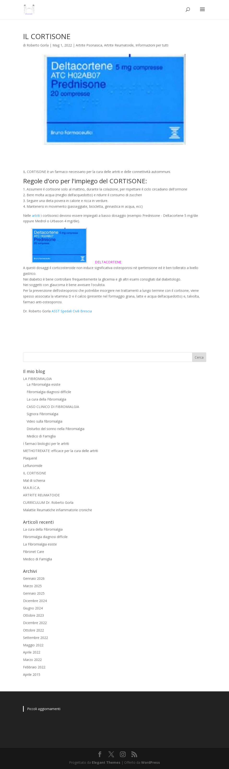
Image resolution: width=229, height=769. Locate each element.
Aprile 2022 (31, 652)
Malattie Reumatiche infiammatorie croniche (57, 510)
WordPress (150, 762)
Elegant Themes (106, 762)
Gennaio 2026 (34, 578)
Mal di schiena (34, 480)
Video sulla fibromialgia (44, 421)
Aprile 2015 (31, 674)
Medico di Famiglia (41, 436)
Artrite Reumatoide (119, 45)
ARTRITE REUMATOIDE (41, 495)
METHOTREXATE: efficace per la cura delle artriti (60, 450)
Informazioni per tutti (151, 45)
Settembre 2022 (35, 637)
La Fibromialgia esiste (43, 384)
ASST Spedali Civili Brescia (72, 311)
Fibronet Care (33, 551)
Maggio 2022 (33, 645)
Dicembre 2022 (35, 622)
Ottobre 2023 (33, 615)
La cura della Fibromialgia (46, 399)
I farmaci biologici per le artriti (46, 443)
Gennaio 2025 (34, 593)
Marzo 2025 (32, 586)
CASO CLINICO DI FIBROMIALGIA (53, 406)
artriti (36, 215)
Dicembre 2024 (35, 600)
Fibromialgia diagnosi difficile (49, 392)
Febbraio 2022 (34, 667)
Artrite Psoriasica (89, 45)
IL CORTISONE (34, 473)
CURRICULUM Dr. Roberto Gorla (48, 502)
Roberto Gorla (38, 45)
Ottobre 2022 (33, 630)
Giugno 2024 (33, 608)
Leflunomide (32, 465)
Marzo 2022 (32, 659)
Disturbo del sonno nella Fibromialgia (55, 428)
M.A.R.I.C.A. (31, 487)
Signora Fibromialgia (42, 414)
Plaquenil (30, 458)
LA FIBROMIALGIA (37, 378)
